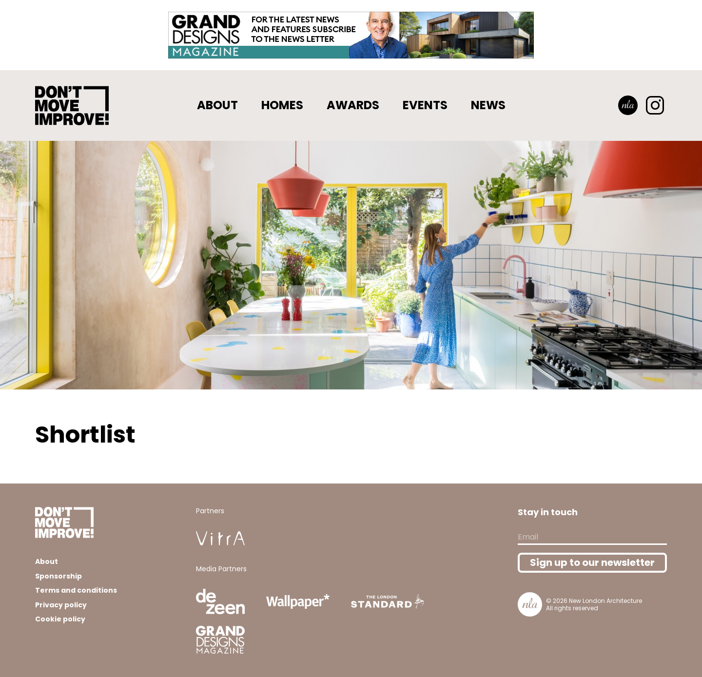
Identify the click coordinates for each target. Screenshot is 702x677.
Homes (282, 105)
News (488, 105)
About (217, 105)
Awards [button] (353, 105)
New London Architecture (605, 601)
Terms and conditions (76, 590)
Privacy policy (61, 605)
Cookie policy (60, 619)
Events (425, 105)
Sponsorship (58, 576)
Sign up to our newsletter (592, 562)
